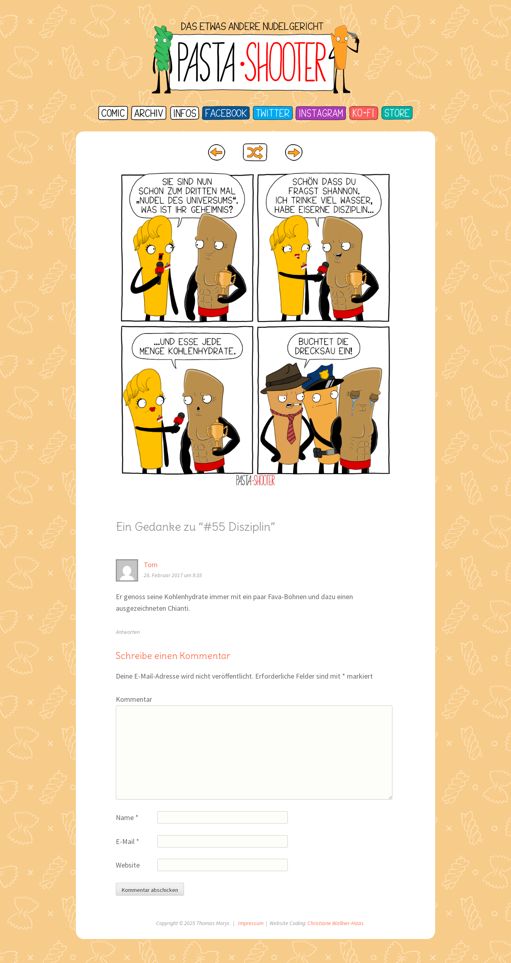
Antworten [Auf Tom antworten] (128, 631)
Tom (151, 564)
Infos (184, 113)
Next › (294, 152)
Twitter (272, 113)
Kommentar (134, 699)
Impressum (250, 923)
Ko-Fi (363, 113)
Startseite (113, 113)
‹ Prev (217, 152)
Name (127, 817)
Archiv (148, 113)
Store (397, 113)
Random (255, 152)
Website (128, 865)
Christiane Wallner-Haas (335, 923)
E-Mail (127, 841)
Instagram (320, 113)
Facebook (225, 113)
